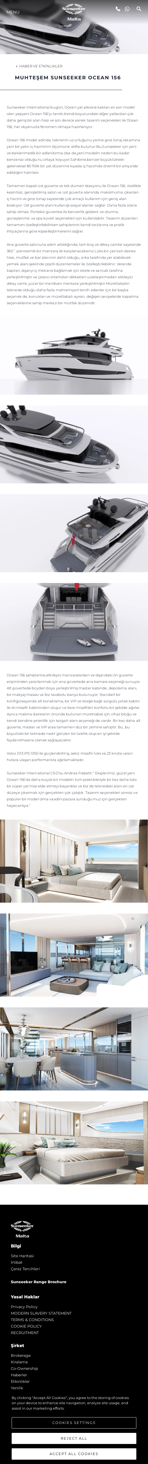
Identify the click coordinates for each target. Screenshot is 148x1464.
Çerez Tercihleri (25, 1268)
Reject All (74, 1438)
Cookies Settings (74, 1422)
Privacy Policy (24, 1306)
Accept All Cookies (74, 1454)
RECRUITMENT (25, 1332)
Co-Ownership (24, 1368)
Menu (13, 12)
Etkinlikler (20, 1381)
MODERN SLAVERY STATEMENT (41, 1313)
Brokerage (21, 1355)
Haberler (19, 1375)
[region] (74, 1427)
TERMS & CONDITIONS (32, 1319)
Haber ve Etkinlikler (38, 66)
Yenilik (17, 1388)
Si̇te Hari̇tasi (22, 1255)
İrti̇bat (16, 1262)
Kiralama (19, 1362)
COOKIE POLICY (26, 1326)
